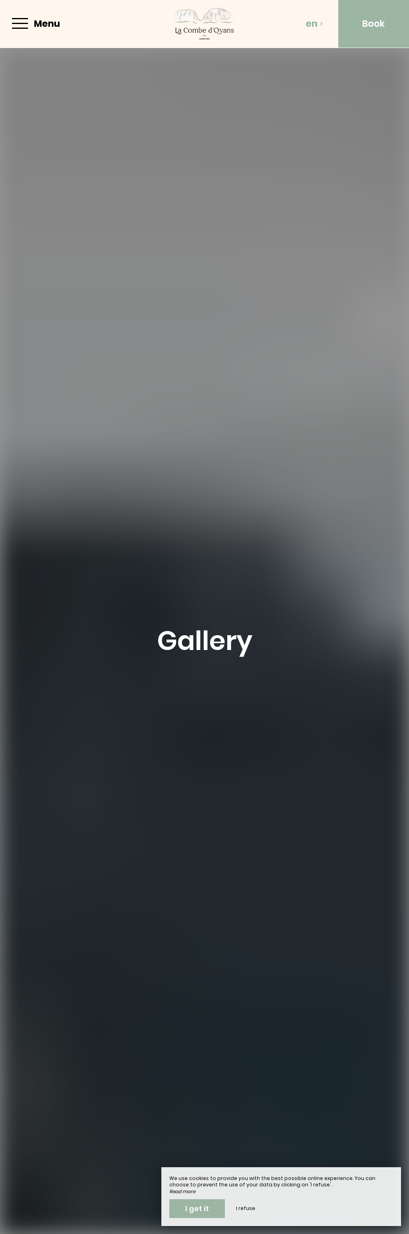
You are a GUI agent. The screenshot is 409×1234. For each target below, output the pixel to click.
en (314, 23)
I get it (197, 1209)
